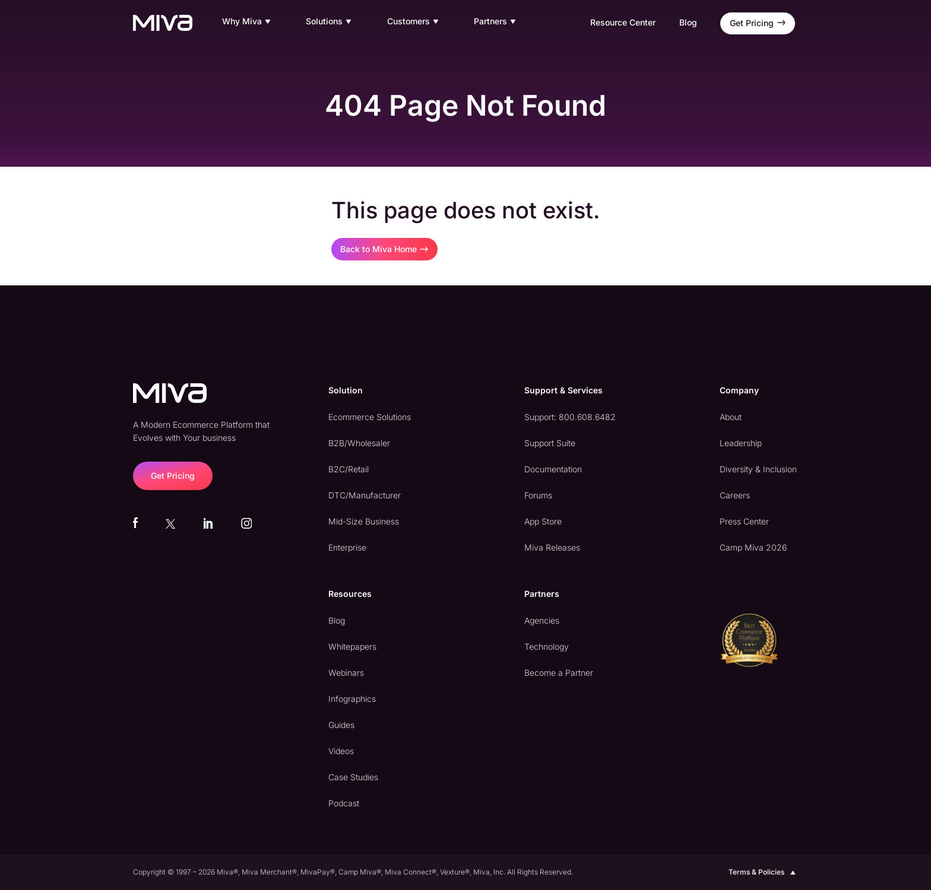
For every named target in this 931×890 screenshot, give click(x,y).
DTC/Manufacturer (364, 495)
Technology (546, 646)
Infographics (352, 699)
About (731, 417)
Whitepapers (352, 646)
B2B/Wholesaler (359, 443)
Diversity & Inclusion (758, 469)
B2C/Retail (348, 469)
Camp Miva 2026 (753, 547)
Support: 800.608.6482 (570, 417)
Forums (538, 495)
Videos (341, 751)
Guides (341, 725)
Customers (414, 21)
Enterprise (347, 547)
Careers (735, 495)
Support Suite (549, 443)
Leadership (741, 443)
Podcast (343, 803)
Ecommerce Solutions (369, 417)
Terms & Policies (763, 872)
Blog (688, 22)
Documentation (553, 469)
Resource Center (623, 22)
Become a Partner (558, 673)
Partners (496, 21)
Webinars (346, 673)
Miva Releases (552, 547)
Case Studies (353, 777)
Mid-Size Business (363, 521)
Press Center (744, 521)
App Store (543, 521)
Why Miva (248, 21)
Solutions (330, 21)
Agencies (541, 620)
